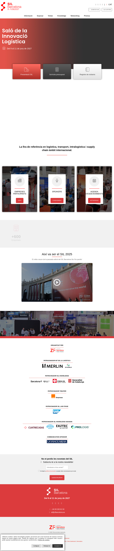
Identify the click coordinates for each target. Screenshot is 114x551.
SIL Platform (107, 9)
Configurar (36, 546)
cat (109, 5)
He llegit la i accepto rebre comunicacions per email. (57, 471)
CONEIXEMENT (57, 200)
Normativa (79, 541)
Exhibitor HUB (94, 9)
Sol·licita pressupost (57, 71)
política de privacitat (51, 471)
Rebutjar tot (47, 546)
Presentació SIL (26, 71)
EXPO (19, 200)
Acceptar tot (57, 546)
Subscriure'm (57, 477)
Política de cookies (44, 540)
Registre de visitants (87, 71)
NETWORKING (94, 200)
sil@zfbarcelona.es (58, 512)
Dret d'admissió (71, 541)
